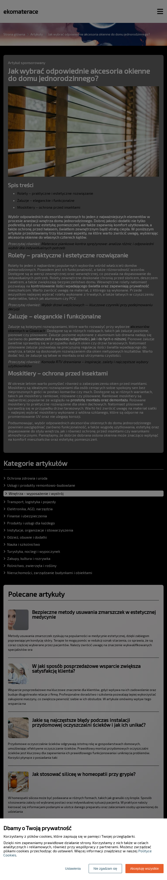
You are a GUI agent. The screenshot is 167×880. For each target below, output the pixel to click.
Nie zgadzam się (105, 868)
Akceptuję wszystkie (144, 868)
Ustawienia (73, 868)
